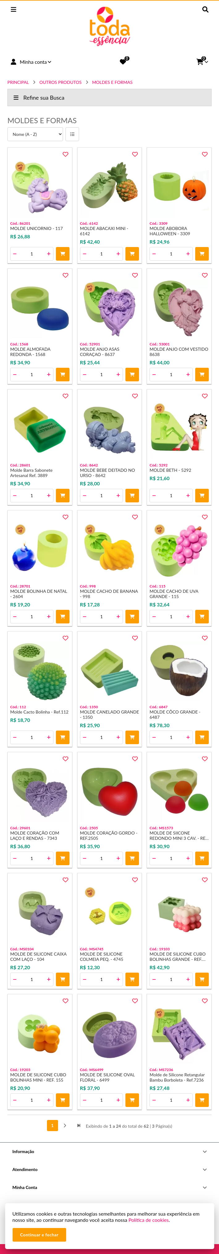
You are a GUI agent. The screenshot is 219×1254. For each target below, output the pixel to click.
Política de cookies (148, 1220)
